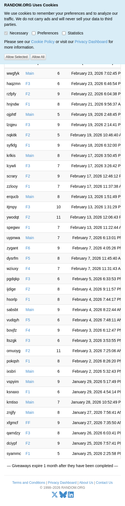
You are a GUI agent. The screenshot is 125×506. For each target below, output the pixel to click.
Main (29, 73)
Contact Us (104, 483)
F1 (27, 104)
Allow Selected (17, 57)
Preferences (45, 33)
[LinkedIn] (71, 496)
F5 (27, 258)
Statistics (72, 33)
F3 (27, 83)
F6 (27, 248)
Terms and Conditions (28, 483)
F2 (27, 94)
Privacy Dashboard (91, 41)
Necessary (16, 33)
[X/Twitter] (54, 496)
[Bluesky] (63, 496)
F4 (27, 268)
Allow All (38, 57)
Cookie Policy (43, 41)
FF (27, 422)
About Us (86, 483)
